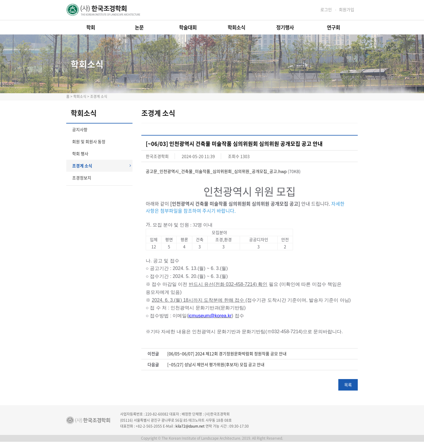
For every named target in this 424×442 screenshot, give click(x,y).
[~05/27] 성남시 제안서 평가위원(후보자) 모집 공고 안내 (215, 364)
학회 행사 (80, 153)
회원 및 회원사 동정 (88, 141)
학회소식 (236, 27)
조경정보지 (81, 178)
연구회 (333, 27)
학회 (90, 27)
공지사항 (79, 129)
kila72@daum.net (190, 426)
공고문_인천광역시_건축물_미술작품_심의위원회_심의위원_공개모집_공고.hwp (216, 171)
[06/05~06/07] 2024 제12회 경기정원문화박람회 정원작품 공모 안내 (226, 353)
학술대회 (188, 27)
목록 (348, 385)
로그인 (326, 9)
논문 (139, 27)
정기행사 (285, 27)
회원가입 (346, 9)
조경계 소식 (101, 166)
